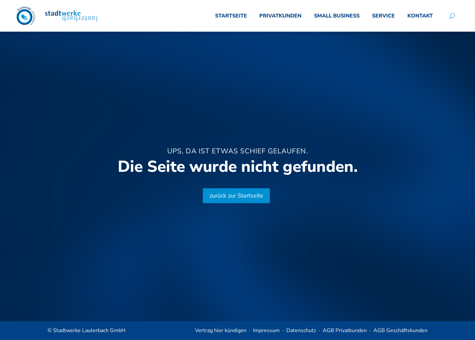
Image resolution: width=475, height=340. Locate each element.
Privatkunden (280, 15)
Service (383, 15)
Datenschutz (301, 330)
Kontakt (420, 15)
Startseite (231, 15)
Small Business (337, 15)
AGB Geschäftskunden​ (400, 330)
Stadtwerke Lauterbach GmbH (89, 330)
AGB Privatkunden (345, 330)
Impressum (266, 330)
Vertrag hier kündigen (220, 330)
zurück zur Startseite (236, 196)
